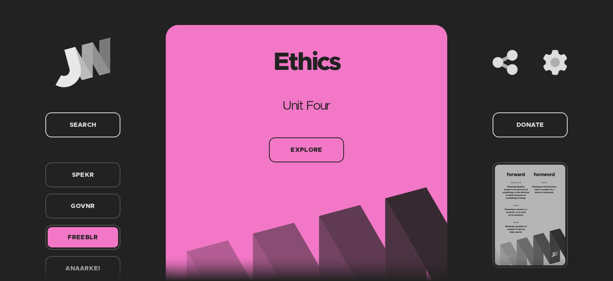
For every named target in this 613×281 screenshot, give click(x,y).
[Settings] (555, 62)
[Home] (83, 62)
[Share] (505, 62)
